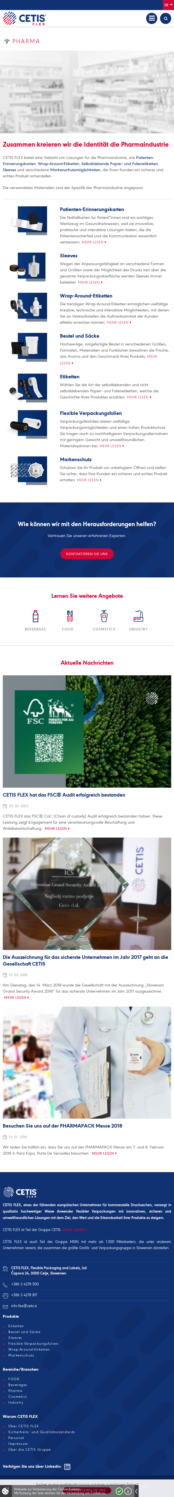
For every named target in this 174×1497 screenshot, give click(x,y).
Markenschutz (75, 460)
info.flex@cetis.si (24, 1306)
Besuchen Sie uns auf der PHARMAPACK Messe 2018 (62, 1126)
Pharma (15, 1391)
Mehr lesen (92, 242)
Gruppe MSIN (67, 1242)
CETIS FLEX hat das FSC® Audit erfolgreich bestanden (64, 795)
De (169, 4)
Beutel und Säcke (79, 336)
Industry (15, 1402)
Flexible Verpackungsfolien (91, 413)
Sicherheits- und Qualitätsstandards (41, 1432)
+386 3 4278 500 (25, 1284)
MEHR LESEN (73, 1230)
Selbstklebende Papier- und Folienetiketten (119, 163)
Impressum (18, 1444)
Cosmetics (17, 1397)
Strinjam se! (119, 1491)
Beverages (17, 1385)
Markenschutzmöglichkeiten (75, 169)
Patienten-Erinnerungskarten (92, 209)
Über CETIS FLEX (23, 1426)
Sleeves (9, 169)
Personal (16, 1438)
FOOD (14, 1379)
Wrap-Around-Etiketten (58, 163)
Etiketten (69, 377)
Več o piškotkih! (128, 1491)
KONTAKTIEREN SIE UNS (87, 554)
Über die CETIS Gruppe (29, 1450)
